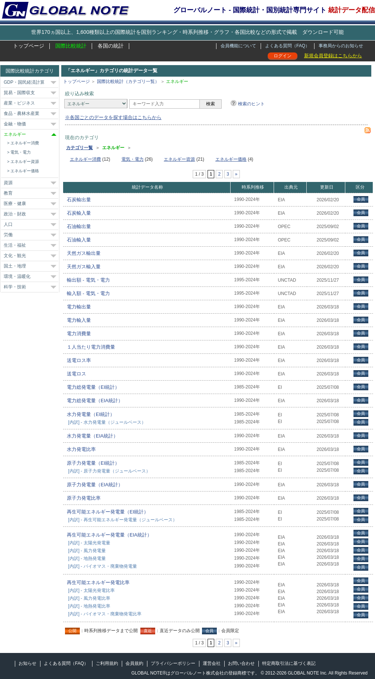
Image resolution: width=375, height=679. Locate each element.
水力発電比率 (81, 449)
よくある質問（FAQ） (287, 45)
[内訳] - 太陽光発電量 (89, 542)
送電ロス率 (79, 360)
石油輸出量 (79, 226)
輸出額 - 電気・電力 (88, 280)
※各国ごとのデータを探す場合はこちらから (113, 117)
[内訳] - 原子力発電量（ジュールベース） (109, 471)
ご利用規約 (107, 663)
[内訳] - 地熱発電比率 (89, 606)
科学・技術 (15, 286)
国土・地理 (15, 266)
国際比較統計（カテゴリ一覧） (128, 81)
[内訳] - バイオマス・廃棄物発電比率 (104, 613)
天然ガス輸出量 (84, 253)
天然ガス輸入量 (84, 266)
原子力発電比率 (84, 498)
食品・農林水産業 (21, 113)
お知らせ (27, 663)
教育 (8, 193)
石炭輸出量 (79, 199)
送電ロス (76, 374)
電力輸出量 (79, 307)
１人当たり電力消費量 (91, 347)
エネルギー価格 (24, 171)
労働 (8, 234)
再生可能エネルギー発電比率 (98, 582)
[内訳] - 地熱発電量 (86, 558)
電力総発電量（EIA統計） (95, 400)
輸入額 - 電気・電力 (88, 293)
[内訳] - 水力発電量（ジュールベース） (107, 422)
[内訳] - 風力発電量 (86, 550)
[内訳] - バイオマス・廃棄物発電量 (102, 566)
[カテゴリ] (95, 103)
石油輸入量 (79, 240)
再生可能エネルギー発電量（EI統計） (108, 512)
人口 (8, 224)
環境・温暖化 (17, 276)
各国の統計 (111, 46)
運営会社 (212, 663)
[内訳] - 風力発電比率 (89, 598)
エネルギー (15, 134)
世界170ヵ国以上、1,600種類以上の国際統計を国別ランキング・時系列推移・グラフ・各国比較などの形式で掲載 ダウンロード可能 (187, 32)
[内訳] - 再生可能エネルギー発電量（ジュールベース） (122, 519)
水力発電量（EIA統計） (92, 436)
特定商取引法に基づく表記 (289, 663)
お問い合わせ (241, 663)
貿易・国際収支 (19, 92)
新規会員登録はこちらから (333, 55)
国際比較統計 (71, 46)
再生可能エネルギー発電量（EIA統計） (109, 535)
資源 (8, 182)
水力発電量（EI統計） (91, 414)
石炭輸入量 (79, 213)
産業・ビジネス (19, 103)
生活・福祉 (15, 245)
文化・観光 (15, 255)
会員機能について (238, 45)
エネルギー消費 (24, 143)
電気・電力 (20, 152)
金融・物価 (15, 123)
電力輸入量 (79, 320)
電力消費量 (79, 333)
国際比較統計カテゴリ (30, 71)
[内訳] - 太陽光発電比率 (91, 590)
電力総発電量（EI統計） (93, 387)
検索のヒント (251, 103)
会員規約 (134, 663)
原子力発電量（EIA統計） (95, 484)
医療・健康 (15, 203)
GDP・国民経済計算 (24, 82)
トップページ (28, 46)
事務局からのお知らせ (341, 45)
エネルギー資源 (24, 161)
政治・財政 (15, 214)
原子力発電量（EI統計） (93, 463)
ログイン (282, 55)
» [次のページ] (236, 174)
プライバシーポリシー (173, 663)
